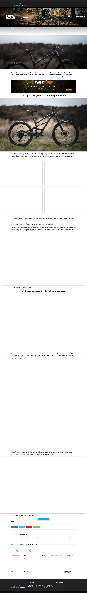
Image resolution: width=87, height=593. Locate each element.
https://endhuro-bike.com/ (23, 536)
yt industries (23, 521)
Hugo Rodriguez (15, 65)
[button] (74, 4)
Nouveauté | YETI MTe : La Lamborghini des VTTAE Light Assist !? (16, 570)
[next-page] (14, 575)
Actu (33, 4)
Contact (65, 0)
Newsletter (69, 0)
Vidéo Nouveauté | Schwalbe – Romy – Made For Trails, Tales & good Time (30, 557)
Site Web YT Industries (43, 519)
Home (29, 4)
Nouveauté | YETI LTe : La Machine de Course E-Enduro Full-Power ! (69, 557)
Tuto (43, 4)
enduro (16, 521)
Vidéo (73, 0)
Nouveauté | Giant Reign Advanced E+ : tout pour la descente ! (29, 570)
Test (38, 4)
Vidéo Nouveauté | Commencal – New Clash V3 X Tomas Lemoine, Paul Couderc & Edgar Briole (17, 557)
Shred (47, 74)
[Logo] (19, 4)
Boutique (57, 4)
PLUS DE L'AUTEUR (31, 544)
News (18, 28)
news (19, 521)
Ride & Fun (50, 4)
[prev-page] (12, 575)
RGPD (62, 0)
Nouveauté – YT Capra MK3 (58, 158)
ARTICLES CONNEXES (17, 544)
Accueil (12, 28)
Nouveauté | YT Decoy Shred (18, 358)
